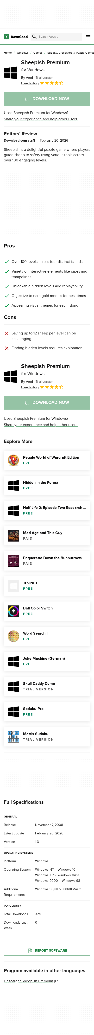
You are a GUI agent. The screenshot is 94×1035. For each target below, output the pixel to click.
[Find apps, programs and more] (56, 37)
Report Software (47, 950)
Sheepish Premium (45, 65)
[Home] (8, 53)
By (27, 78)
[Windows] (23, 53)
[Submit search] (34, 37)
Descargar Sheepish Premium (28, 980)
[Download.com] (16, 36)
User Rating (42, 82)
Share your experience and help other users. (41, 119)
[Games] (38, 53)
